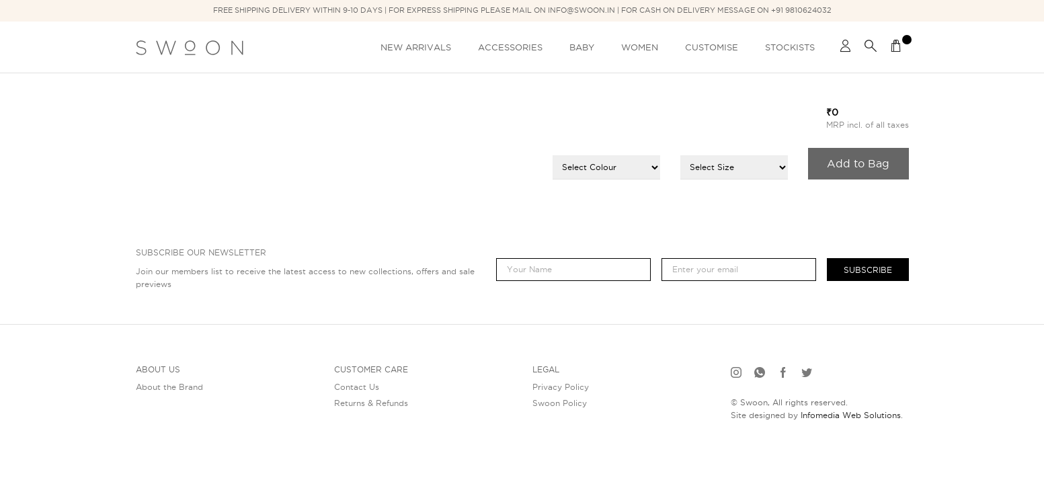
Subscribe (868, 270)
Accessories (510, 47)
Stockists (790, 47)
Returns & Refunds (371, 403)
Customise (711, 47)
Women (639, 47)
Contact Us (356, 386)
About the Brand (169, 386)
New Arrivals (415, 47)
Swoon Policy (559, 403)
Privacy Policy (560, 386)
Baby (581, 47)
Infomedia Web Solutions (851, 415)
